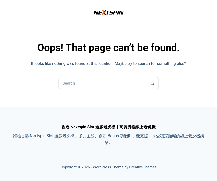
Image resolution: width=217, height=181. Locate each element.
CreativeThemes (143, 167)
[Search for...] (102, 83)
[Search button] (152, 83)
